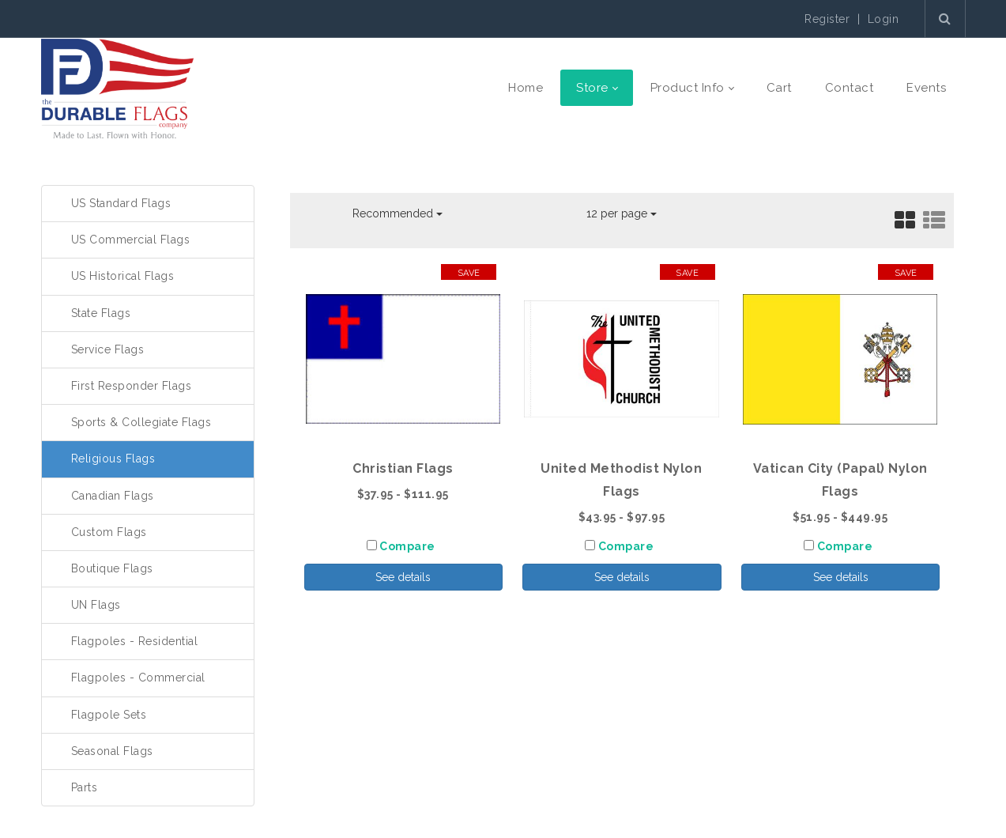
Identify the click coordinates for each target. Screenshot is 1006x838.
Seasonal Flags (112, 751)
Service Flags (108, 349)
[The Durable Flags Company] (117, 87)
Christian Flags (403, 468)
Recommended (397, 213)
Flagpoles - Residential (134, 641)
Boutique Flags (112, 568)
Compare (407, 546)
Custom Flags (109, 532)
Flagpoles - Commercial (138, 677)
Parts (84, 787)
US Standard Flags (121, 203)
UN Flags (96, 604)
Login (883, 19)
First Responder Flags (131, 385)
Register (827, 19)
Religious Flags (113, 458)
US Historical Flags (123, 276)
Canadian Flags (112, 495)
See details (403, 577)
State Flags (101, 313)
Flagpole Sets (109, 714)
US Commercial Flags (130, 239)
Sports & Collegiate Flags (141, 422)
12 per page (621, 213)
